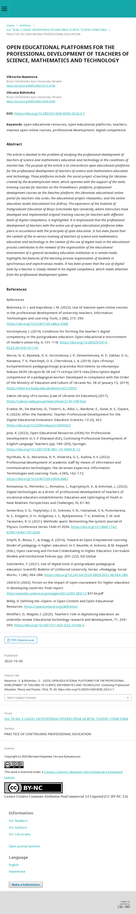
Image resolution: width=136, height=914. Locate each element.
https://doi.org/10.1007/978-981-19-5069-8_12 (43, 449)
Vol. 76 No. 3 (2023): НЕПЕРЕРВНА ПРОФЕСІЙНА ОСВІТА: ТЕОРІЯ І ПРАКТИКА (57, 30)
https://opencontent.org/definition (51, 606)
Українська (17, 871)
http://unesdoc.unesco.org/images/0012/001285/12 (47, 593)
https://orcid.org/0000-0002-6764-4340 (31, 101)
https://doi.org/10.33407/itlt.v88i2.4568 (37, 323)
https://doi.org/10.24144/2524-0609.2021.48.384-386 (86, 575)
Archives (25, 25)
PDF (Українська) (22, 640)
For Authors (18, 827)
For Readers (18, 820)
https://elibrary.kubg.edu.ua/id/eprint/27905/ (42, 388)
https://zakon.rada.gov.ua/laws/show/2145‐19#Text (46, 401)
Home (10, 25)
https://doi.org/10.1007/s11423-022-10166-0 (49, 625)
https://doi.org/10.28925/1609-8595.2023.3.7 (49, 113)
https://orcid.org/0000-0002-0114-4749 (31, 86)
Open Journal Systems (24, 846)
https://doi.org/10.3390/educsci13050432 (39, 425)
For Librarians (20, 834)
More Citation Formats (21, 698)
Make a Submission (26, 884)
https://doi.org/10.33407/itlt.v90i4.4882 (37, 478)
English (14, 865)
